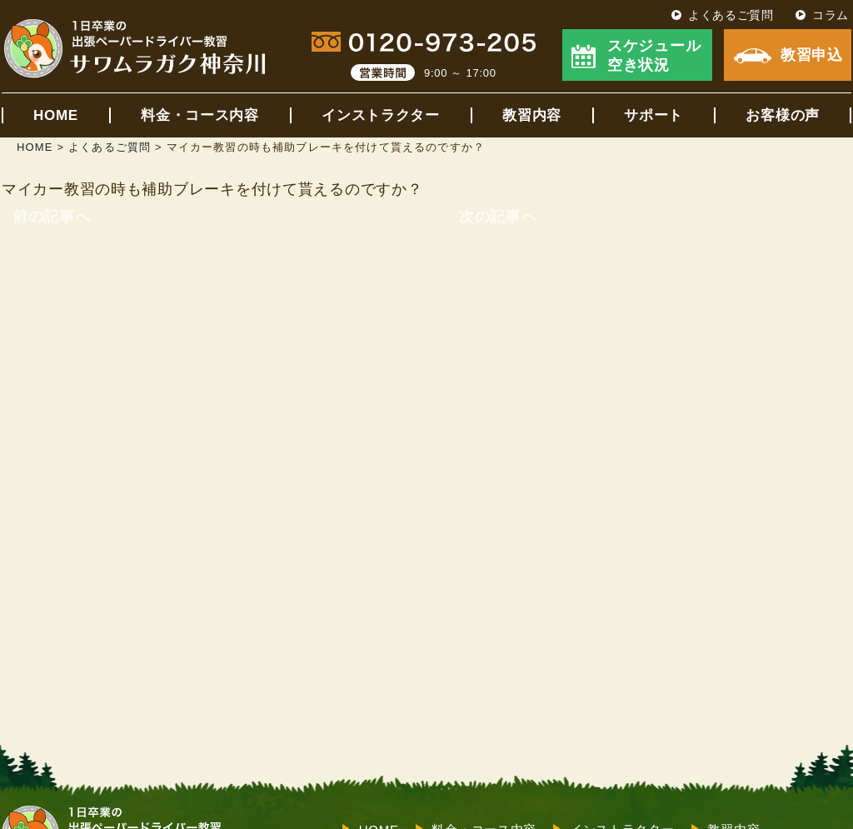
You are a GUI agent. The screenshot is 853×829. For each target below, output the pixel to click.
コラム (830, 15)
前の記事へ (51, 216)
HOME (55, 115)
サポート (653, 115)
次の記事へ (498, 216)
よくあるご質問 (731, 15)
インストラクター (381, 115)
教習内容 (531, 115)
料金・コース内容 (200, 115)
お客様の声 (783, 115)
